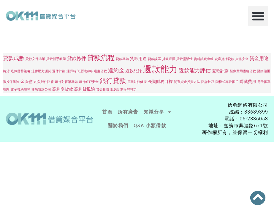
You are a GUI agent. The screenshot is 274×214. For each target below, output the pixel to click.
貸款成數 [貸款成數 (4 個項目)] (13, 58)
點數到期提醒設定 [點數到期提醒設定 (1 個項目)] (123, 90)
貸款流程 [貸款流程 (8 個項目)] (101, 58)
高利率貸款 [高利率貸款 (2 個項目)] (62, 89)
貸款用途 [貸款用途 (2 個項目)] (138, 58)
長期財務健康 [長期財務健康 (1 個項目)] (137, 82)
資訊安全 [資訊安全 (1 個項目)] (241, 59)
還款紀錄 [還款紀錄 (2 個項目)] (133, 70)
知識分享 (158, 112)
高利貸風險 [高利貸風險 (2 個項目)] (84, 89)
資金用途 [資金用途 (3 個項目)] (259, 58)
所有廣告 (128, 112)
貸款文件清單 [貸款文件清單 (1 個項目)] (35, 59)
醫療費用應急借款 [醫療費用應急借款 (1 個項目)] (243, 71)
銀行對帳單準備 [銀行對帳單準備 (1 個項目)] (66, 82)
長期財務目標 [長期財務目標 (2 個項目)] (160, 81)
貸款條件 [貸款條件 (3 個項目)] (76, 58)
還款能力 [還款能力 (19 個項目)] (160, 69)
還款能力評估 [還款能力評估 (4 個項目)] (195, 70)
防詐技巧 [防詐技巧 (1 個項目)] (207, 82)
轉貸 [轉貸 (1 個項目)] (6, 71)
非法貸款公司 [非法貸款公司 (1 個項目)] (41, 90)
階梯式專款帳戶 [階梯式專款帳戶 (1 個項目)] (227, 82)
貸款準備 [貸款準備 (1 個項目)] (122, 59)
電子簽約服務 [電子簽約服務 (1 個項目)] (20, 90)
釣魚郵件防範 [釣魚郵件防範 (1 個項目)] (44, 82)
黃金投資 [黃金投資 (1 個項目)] (102, 90)
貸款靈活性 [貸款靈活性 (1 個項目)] (184, 59)
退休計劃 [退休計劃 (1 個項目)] (58, 71)
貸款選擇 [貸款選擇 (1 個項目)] (168, 59)
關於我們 (118, 125)
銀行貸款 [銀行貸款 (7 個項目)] (113, 80)
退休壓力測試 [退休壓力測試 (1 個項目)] (41, 71)
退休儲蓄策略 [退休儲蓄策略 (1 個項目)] (20, 71)
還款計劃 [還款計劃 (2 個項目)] (220, 70)
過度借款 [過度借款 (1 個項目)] (100, 71)
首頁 (107, 112)
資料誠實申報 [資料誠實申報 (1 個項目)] (203, 59)
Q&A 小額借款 (150, 125)
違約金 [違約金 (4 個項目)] (116, 70)
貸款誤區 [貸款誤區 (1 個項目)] (154, 59)
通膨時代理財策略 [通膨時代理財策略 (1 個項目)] (79, 71)
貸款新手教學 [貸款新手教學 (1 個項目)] (56, 59)
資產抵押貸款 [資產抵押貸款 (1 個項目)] (224, 59)
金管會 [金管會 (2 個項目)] (26, 81)
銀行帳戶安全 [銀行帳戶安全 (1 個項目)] (89, 82)
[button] (258, 16)
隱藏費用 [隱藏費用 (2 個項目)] (248, 81)
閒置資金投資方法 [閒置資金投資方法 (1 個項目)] (187, 82)
